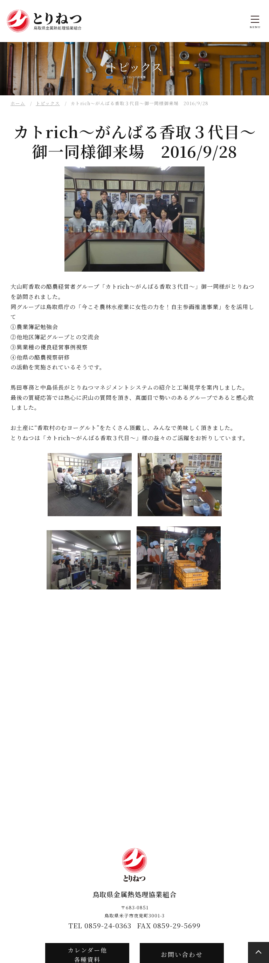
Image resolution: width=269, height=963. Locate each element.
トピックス (48, 103)
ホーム (18, 103)
